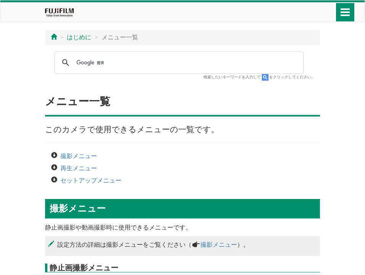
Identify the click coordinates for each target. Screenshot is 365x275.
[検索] (177, 62)
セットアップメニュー (90, 180)
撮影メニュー (78, 156)
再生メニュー (78, 168)
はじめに (79, 37)
